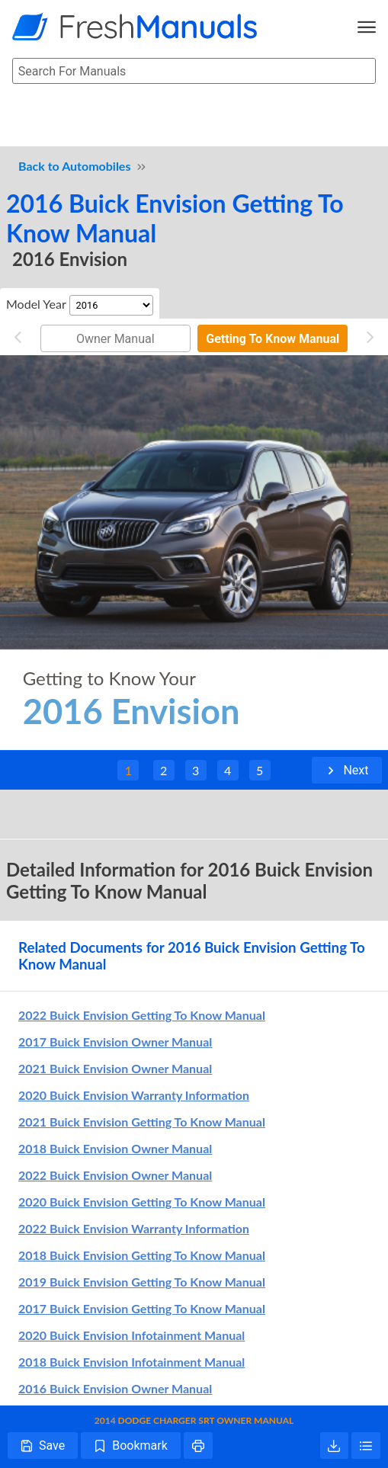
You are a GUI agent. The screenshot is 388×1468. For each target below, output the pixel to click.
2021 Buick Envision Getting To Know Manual (141, 1121)
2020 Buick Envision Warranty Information (133, 1095)
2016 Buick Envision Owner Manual (115, 1388)
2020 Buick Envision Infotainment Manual (131, 1335)
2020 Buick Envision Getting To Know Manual (141, 1201)
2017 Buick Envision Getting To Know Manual (141, 1308)
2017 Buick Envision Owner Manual (115, 1041)
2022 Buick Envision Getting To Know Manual (141, 1015)
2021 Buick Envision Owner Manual (115, 1068)
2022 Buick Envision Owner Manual (115, 1175)
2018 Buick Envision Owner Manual (115, 1148)
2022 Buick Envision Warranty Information (133, 1228)
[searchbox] (194, 71)
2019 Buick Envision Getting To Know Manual (141, 1281)
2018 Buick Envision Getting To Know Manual (141, 1255)
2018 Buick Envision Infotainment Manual (131, 1361)
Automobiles (96, 166)
